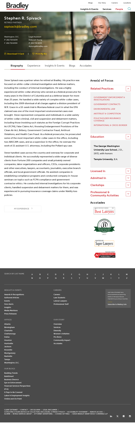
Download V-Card (15, 54)
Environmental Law (104, 109)
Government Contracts (107, 104)
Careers (115, 3)
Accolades (58, 343)
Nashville (8, 356)
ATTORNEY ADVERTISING (43, 414)
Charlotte (8, 330)
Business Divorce (11, 379)
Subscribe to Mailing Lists (117, 304)
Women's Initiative (61, 334)
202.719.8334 (11, 43)
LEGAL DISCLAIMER (50, 410)
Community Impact (62, 340)
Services (107, 9)
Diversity (57, 330)
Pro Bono (57, 337)
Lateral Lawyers (60, 301)
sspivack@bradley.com (20, 27)
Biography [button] (17, 65)
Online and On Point (13, 399)
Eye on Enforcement (12, 383)
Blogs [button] (72, 65)
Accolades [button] (86, 65)
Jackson (7, 347)
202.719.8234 (12, 40)
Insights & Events (89, 9)
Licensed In (97, 171)
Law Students (59, 298)
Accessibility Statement (77, 412)
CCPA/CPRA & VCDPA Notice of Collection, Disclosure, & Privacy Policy (34, 412)
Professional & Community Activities (104, 194)
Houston (8, 340)
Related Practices (102, 88)
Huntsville (8, 343)
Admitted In (98, 178)
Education (97, 137)
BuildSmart (9, 376)
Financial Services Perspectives (17, 386)
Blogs (90, 3)
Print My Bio (41, 54)
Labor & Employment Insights (17, 396)
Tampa (7, 359)
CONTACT (24, 410)
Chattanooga (10, 334)
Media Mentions (11, 311)
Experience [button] (33, 65)
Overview (58, 324)
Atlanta (7, 324)
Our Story (102, 3)
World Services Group (22, 414)
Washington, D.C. (11, 37)
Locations (127, 3)
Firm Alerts (8, 304)
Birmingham (9, 327)
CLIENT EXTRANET (11, 410)
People (119, 9)
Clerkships (97, 185)
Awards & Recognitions (14, 294)
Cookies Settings (62, 414)
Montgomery (9, 353)
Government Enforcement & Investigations (109, 98)
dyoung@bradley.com (38, 46)
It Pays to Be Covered (13, 392)
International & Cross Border (110, 125)
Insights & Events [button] (54, 65)
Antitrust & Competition (107, 114)
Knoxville (8, 350)
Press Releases (10, 314)
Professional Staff (61, 304)
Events (7, 301)
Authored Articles (11, 298)
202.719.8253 (36, 43)
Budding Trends (11, 373)
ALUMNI (7, 414)
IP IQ (6, 389)
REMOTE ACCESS (96, 412)
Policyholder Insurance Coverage (107, 119)
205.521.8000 (35, 410)
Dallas (7, 337)
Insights (7, 307)
